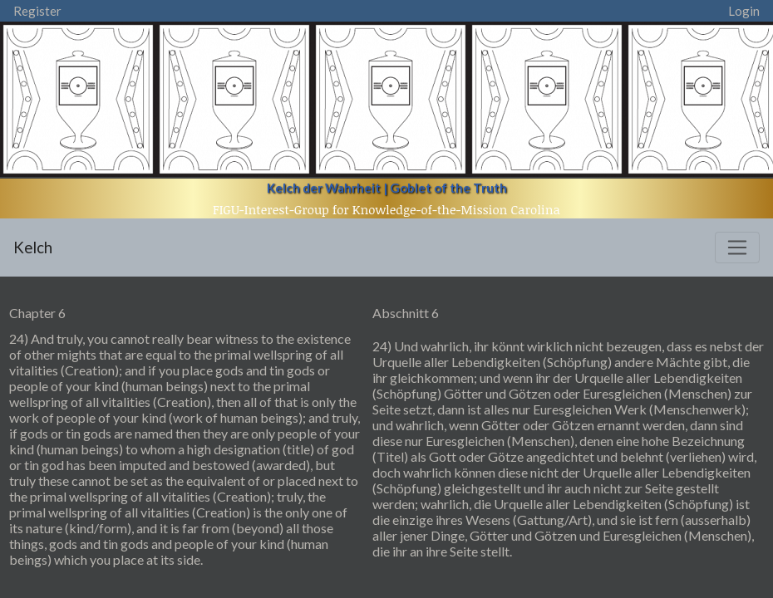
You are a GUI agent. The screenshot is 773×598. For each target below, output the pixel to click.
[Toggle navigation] (737, 247)
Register (37, 10)
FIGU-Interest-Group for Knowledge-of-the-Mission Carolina (386, 209)
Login (744, 10)
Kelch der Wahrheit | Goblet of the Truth (387, 187)
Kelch (32, 247)
